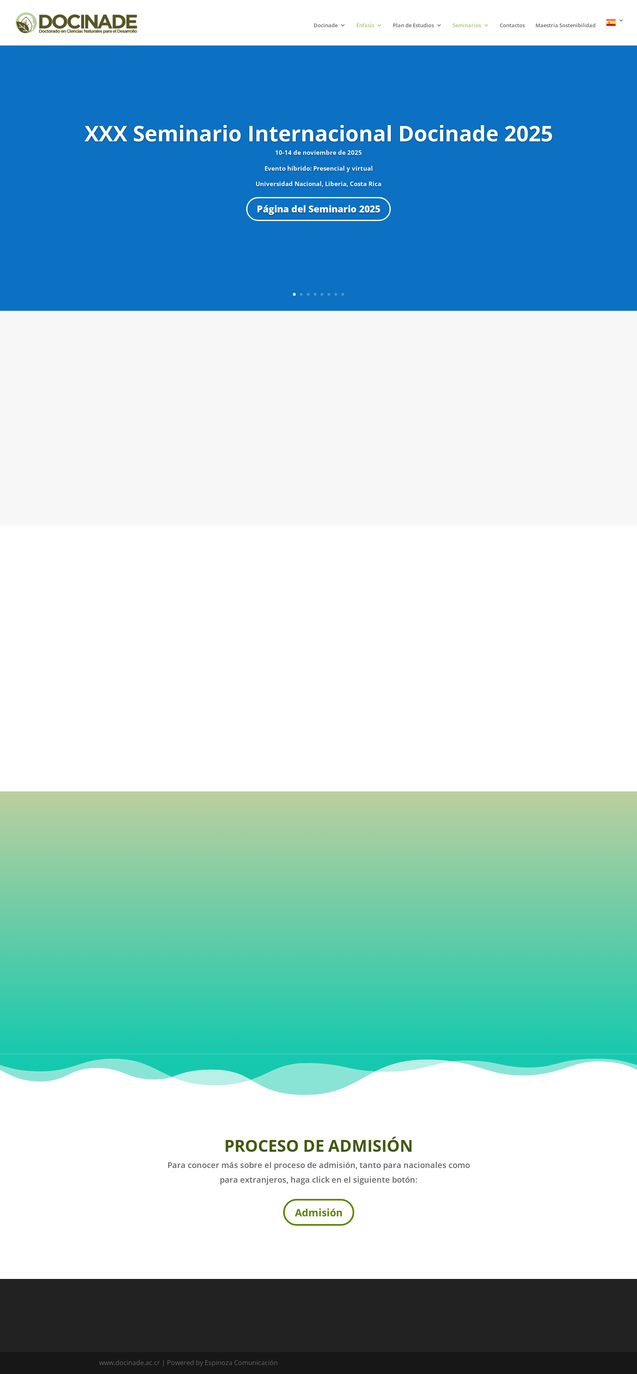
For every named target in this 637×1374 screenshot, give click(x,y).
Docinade (326, 25)
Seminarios (467, 25)
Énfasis (365, 25)
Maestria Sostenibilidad (565, 25)
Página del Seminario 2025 (318, 208)
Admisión (318, 1212)
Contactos (512, 25)
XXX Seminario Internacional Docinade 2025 (318, 133)
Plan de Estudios (413, 25)
